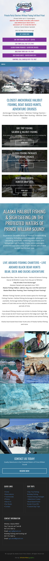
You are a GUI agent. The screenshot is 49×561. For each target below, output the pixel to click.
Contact (7, 506)
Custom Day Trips (34, 506)
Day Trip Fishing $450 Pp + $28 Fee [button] (24, 40)
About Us (8, 502)
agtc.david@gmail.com (15, 538)
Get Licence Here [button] (24, 34)
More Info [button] (24, 143)
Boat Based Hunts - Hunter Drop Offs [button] (24, 55)
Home (7, 492)
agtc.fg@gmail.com (14, 531)
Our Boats (8, 504)
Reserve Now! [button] (24, 471)
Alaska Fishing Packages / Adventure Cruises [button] (24, 47)
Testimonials (9, 497)
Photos (7, 499)
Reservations (9, 494)
